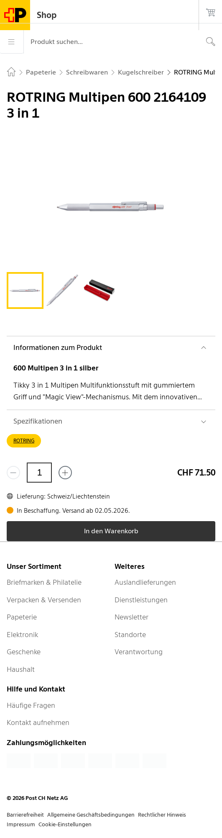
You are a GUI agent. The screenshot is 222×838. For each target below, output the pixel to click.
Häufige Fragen (31, 705)
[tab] (25, 290)
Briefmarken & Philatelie (44, 582)
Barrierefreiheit (25, 815)
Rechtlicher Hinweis (162, 815)
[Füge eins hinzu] (65, 472)
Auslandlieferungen (145, 582)
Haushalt (21, 669)
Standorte (130, 634)
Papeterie (22, 617)
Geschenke (24, 652)
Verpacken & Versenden (44, 600)
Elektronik (22, 634)
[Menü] (11, 42)
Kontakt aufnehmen (38, 722)
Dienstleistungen (141, 600)
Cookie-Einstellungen (65, 824)
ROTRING (23, 440)
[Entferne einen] (13, 472)
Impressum (21, 824)
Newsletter (131, 617)
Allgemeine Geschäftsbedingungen (91, 815)
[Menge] (39, 473)
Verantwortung (139, 652)
